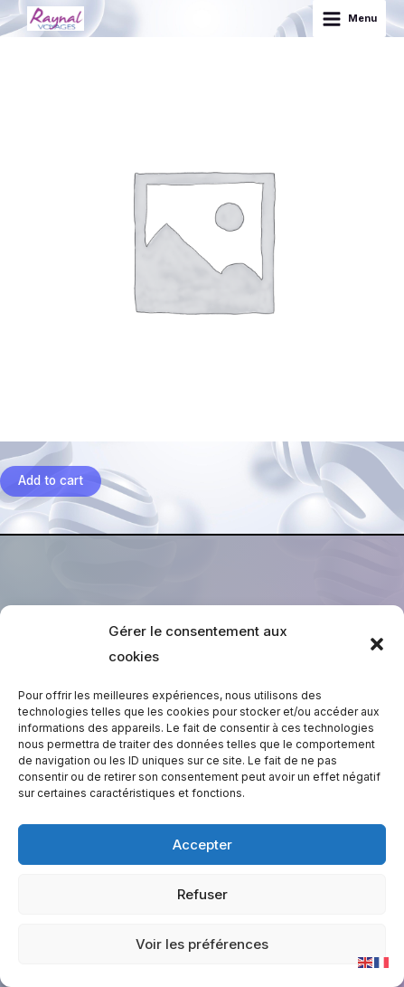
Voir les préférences (202, 944)
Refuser (202, 894)
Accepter (202, 844)
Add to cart (50, 480)
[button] (377, 644)
